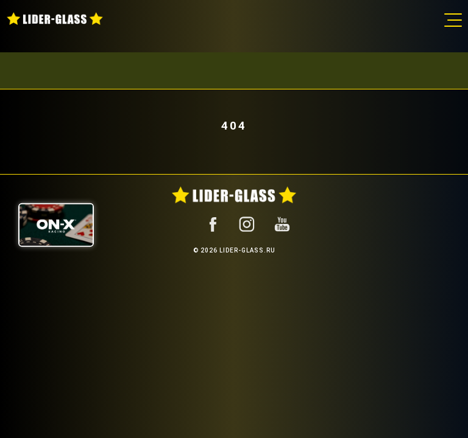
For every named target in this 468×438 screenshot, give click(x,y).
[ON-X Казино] (56, 224)
